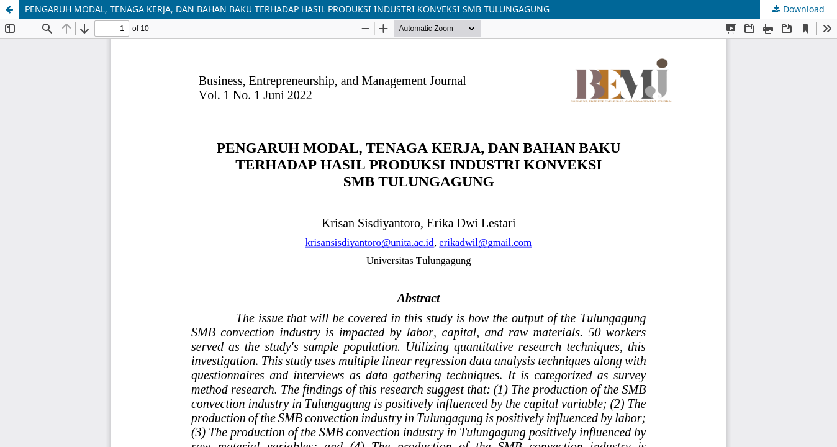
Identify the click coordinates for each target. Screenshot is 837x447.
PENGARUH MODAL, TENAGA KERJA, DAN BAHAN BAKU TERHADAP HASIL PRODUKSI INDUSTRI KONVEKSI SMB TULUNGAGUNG (287, 9)
